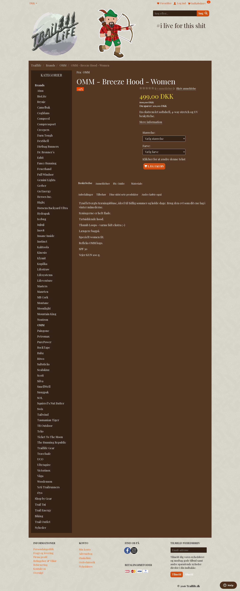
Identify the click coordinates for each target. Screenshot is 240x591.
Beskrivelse (85, 183)
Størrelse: (149, 132)
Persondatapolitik (43, 549)
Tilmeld (176, 574)
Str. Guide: (119, 183)
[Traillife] (55, 33)
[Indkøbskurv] (199, 3)
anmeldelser (164, 88)
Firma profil (40, 557)
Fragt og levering (43, 553)
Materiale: (137, 183)
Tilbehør (101, 194)
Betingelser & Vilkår (45, 561)
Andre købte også (151, 194)
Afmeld (189, 574)
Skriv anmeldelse (186, 88)
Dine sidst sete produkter (123, 194)
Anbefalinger (85, 194)
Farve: (146, 146)
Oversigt (38, 572)
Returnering (40, 564)
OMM (86, 72)
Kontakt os (39, 568)
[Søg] (203, 13)
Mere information (150, 122)
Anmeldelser (102, 183)
